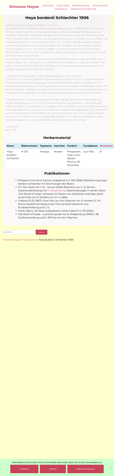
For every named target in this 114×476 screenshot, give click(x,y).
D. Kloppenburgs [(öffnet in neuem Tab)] (57, 190)
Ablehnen (53, 469)
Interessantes (100, 5)
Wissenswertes (81, 5)
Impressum (61, 9)
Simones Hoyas (24, 6)
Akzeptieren (24, 469)
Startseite (48, 5)
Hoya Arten (63, 5)
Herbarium (106, 146)
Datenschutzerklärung (83, 9)
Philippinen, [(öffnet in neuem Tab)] (52, 25)
